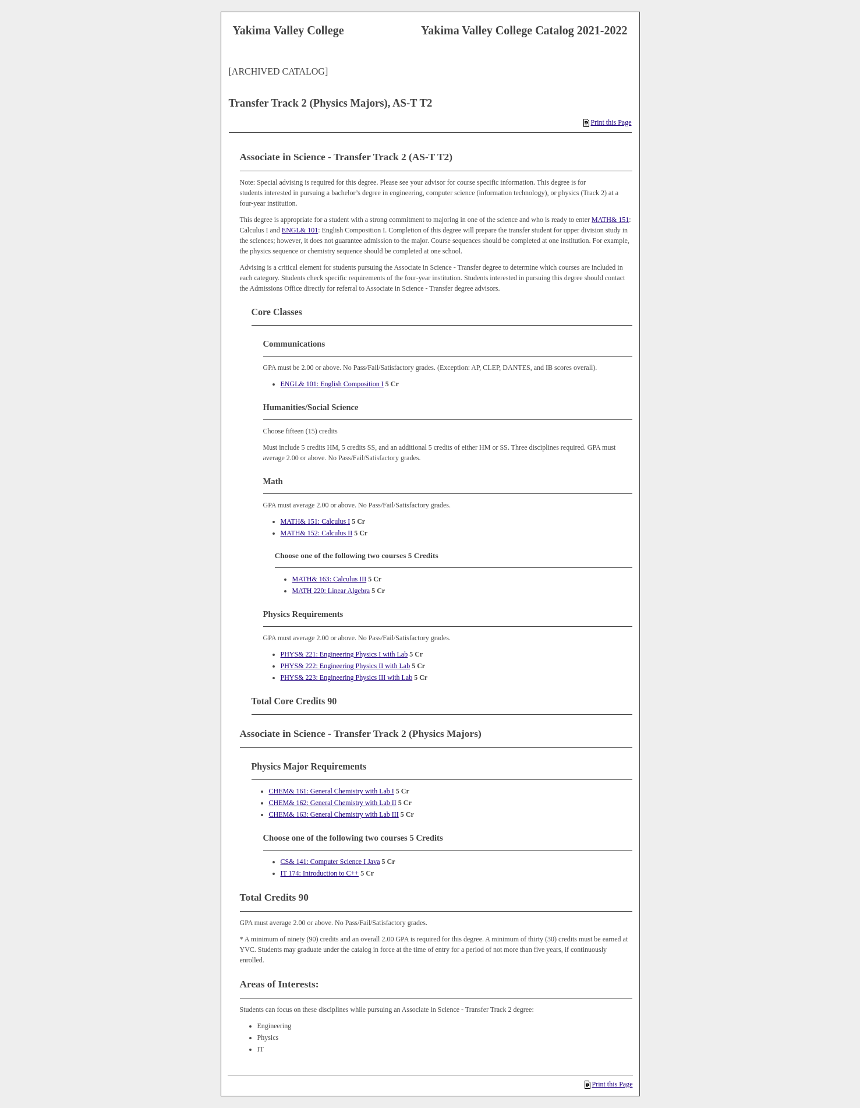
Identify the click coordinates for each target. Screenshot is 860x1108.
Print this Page (607, 122)
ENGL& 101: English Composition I (332, 384)
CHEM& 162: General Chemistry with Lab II (333, 803)
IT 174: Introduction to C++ (320, 873)
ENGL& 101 (300, 230)
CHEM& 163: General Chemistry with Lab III (334, 814)
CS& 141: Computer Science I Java (330, 862)
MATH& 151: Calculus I (316, 521)
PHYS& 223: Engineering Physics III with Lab (347, 677)
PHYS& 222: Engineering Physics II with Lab (345, 666)
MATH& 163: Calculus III (329, 579)
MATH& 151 (610, 220)
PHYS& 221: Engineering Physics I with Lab (344, 654)
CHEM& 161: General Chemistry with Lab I (331, 791)
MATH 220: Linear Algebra (331, 591)
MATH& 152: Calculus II (317, 533)
